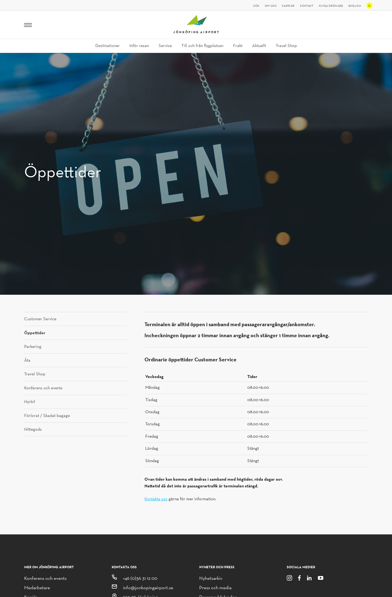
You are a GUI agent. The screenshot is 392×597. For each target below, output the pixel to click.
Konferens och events (43, 388)
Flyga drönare (331, 6)
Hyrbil (29, 401)
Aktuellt (259, 45)
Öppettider (34, 332)
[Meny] (28, 24)
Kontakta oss (156, 499)
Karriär (288, 6)
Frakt (237, 45)
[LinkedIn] (309, 577)
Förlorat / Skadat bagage (47, 415)
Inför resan (139, 45)
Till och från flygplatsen (202, 45)
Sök (256, 6)
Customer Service (40, 319)
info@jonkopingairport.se (148, 587)
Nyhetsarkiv (210, 578)
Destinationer (107, 45)
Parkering (32, 346)
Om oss (271, 6)
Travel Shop (286, 45)
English (355, 6)
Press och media (215, 587)
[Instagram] (289, 577)
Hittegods (33, 429)
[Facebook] (299, 577)
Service (165, 45)
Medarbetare (37, 587)
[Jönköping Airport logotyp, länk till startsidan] (196, 32)
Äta (27, 360)
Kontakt (306, 6)
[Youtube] (320, 577)
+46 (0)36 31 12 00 (140, 578)
